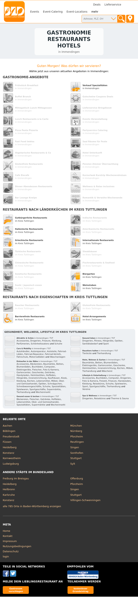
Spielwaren (22, 390)
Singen (74, 447)
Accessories (23, 341)
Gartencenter (24, 373)
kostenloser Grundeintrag (80, 590)
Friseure (46, 341)
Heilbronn (9, 489)
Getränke (49, 373)
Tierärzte (87, 354)
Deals (96, 4)
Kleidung (56, 341)
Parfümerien (23, 344)
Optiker (42, 384)
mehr (94, 11)
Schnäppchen (55, 384)
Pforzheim (76, 436)
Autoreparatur (38, 352)
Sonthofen (76, 453)
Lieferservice (112, 4)
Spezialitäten (58, 387)
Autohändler (23, 352)
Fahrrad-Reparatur (33, 354)
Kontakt (7, 536)
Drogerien (35, 341)
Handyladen (23, 376)
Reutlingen (77, 442)
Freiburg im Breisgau (16, 478)
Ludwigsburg (11, 464)
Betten (59, 364)
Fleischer (37, 370)
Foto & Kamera (51, 370)
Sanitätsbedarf (90, 344)
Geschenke (38, 373)
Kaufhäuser (54, 378)
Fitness (97, 341)
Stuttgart (76, 458)
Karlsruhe (9, 495)
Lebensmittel (43, 381)
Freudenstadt (11, 436)
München (76, 426)
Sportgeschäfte (38, 390)
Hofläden (50, 376)
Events (34, 11)
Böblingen (9, 431)
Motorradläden (37, 357)
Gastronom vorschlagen (16, 590)
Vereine (86, 390)
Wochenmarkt (43, 392)
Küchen (31, 381)
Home (6, 531)
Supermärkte (53, 390)
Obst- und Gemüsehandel (45, 402)
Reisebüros (98, 384)
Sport (106, 344)
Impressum (10, 541)
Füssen (7, 442)
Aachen (7, 426)
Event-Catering (53, 11)
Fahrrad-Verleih (53, 354)
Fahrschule (22, 357)
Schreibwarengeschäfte (29, 387)
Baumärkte (49, 364)
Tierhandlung (23, 392)
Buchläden (37, 367)
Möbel (54, 381)
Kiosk (64, 378)
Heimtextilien (38, 376)
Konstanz (8, 453)
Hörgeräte (22, 378)
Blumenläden (23, 367)
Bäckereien (36, 364)
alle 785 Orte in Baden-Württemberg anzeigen (32, 506)
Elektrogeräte (24, 370)
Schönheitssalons (40, 344)
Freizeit (103, 381)
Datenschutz (11, 551)
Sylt (72, 464)
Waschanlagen (57, 357)
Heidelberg (10, 447)
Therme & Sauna (120, 399)
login (6, 556)
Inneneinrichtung (38, 378)
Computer (49, 367)
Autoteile (51, 352)
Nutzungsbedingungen (17, 546)
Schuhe (58, 344)
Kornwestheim (12, 458)
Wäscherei (106, 371)
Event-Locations (77, 11)
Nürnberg (76, 431)
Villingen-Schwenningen (85, 500)
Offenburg (76, 478)
